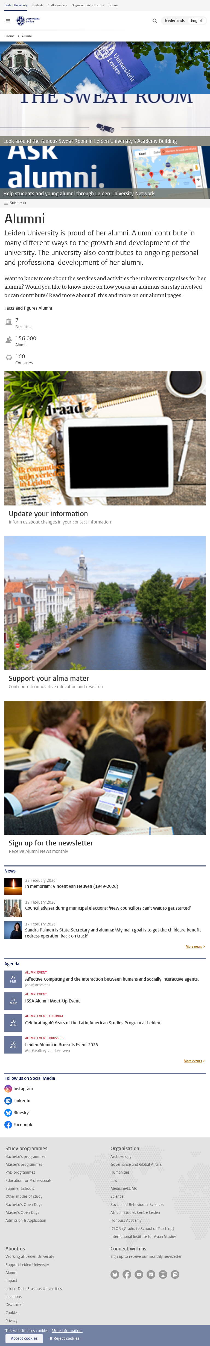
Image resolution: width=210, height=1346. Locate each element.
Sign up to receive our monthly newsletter (146, 1256)
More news (194, 946)
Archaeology (121, 1156)
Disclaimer (14, 1304)
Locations (13, 1296)
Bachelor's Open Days (23, 1204)
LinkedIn (17, 1101)
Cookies (11, 1312)
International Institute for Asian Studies (143, 1236)
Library (113, 5)
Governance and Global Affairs (136, 1164)
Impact (11, 1280)
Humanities (119, 1172)
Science (116, 1196)
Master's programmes (23, 1164)
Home (10, 36)
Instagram (18, 1089)
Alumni (11, 1272)
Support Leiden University (27, 1264)
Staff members (57, 5)
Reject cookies (66, 1338)
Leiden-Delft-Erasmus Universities (33, 1288)
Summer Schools (19, 1188)
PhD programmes (20, 1172)
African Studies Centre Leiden (135, 1212)
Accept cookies (24, 1338)
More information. (67, 1330)
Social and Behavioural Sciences (137, 1204)
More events (193, 1061)
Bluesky (16, 1113)
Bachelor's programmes (25, 1156)
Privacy (11, 1320)
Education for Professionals (28, 1180)
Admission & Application (25, 1220)
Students (37, 5)
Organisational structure (88, 5)
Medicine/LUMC (123, 1188)
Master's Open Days (22, 1212)
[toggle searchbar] (154, 20)
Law (114, 1180)
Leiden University (15, 5)
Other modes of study (23, 1196)
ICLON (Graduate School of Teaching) (142, 1228)
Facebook (18, 1125)
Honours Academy (126, 1220)
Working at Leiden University (29, 1256)
